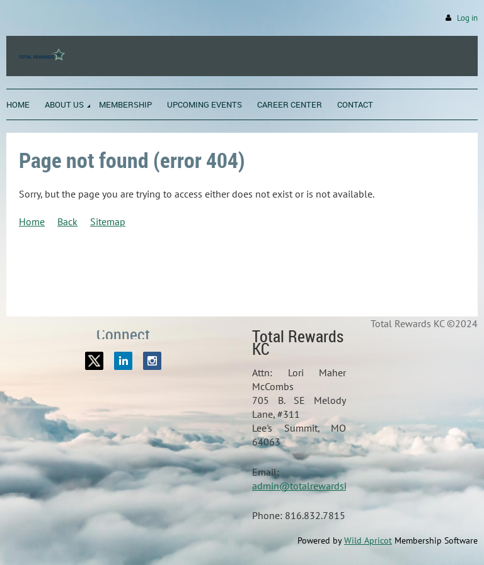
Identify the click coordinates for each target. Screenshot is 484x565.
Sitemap (107, 221)
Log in (467, 18)
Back (67, 221)
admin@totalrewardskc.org (311, 485)
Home (32, 221)
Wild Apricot (368, 540)
